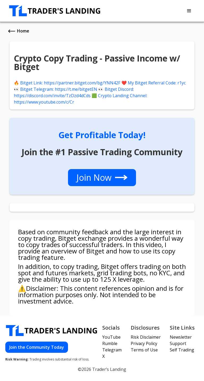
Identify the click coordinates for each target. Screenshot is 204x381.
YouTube (111, 337)
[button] (189, 11)
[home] (54, 11)
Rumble (109, 343)
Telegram (112, 350)
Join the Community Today (36, 347)
